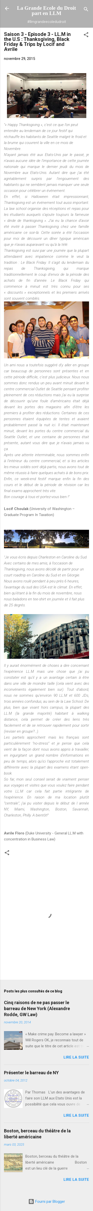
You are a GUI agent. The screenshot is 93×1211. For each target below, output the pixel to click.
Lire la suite (76, 1057)
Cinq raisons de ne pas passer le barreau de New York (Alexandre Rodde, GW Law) (37, 1008)
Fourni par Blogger (46, 1201)
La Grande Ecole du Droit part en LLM (46, 10)
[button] (86, 35)
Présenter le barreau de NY (31, 1072)
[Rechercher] (86, 10)
